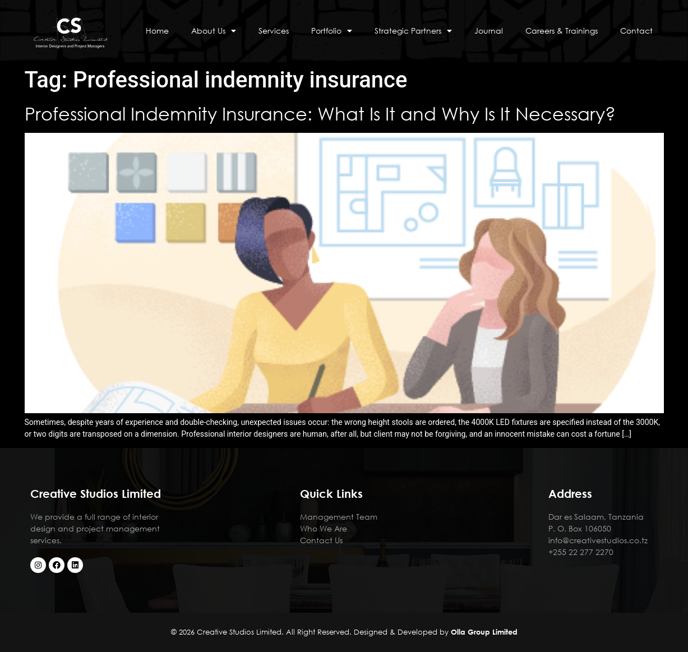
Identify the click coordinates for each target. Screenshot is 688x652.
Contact (636, 30)
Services (273, 30)
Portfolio (331, 30)
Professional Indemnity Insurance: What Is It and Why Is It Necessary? (320, 113)
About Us (213, 30)
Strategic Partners (413, 30)
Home (157, 30)
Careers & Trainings (561, 30)
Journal (488, 30)
